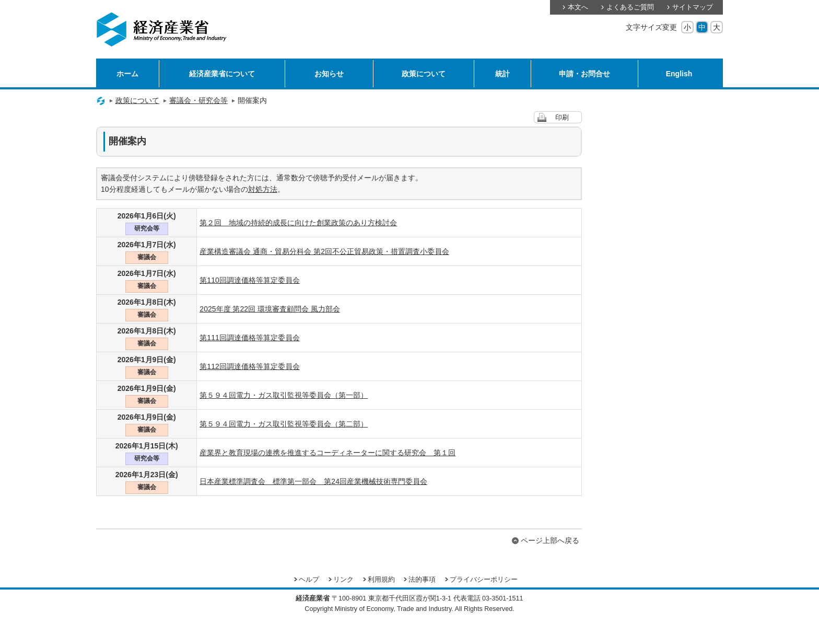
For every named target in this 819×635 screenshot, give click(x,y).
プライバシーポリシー (484, 579)
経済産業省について (222, 74)
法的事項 (422, 579)
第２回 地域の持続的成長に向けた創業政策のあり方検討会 (298, 222)
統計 (502, 74)
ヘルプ (309, 579)
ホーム (127, 74)
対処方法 (262, 189)
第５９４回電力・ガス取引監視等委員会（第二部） (284, 424)
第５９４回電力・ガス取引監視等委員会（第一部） (284, 395)
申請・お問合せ (584, 74)
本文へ (578, 7)
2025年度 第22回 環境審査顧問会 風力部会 (270, 309)
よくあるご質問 (630, 7)
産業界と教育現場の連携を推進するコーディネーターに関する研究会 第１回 (327, 452)
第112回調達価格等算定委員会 (249, 366)
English (679, 74)
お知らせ (329, 74)
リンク (343, 579)
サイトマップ (692, 7)
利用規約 (381, 579)
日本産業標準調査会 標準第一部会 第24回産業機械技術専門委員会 (313, 481)
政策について (424, 74)
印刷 (562, 117)
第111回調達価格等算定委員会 (249, 337)
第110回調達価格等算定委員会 (249, 280)
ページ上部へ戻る (550, 540)
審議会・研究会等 (198, 100)
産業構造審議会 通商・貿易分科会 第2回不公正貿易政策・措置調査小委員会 (324, 251)
